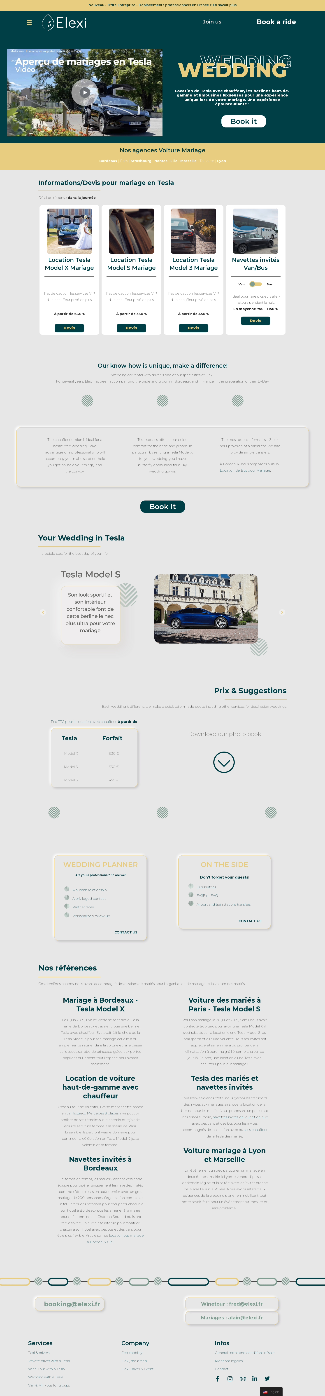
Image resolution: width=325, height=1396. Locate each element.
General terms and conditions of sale (245, 1351)
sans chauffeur (255, 1128)
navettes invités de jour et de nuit (240, 1116)
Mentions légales (229, 1358)
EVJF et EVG (207, 895)
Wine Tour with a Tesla (46, 1367)
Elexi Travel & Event (137, 1367)
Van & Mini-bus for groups (49, 1382)
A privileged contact (89, 898)
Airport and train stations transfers (224, 904)
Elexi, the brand (134, 1358)
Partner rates (83, 906)
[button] (212, 21)
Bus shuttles (206, 887)
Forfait (112, 737)
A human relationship (89, 889)
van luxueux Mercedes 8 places (92, 1112)
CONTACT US (125, 931)
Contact (221, 1367)
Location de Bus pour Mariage (245, 470)
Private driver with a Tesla (49, 1358)
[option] (162, 612)
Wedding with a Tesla (45, 1374)
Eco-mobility (131, 1351)
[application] (84, 92)
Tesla (69, 737)
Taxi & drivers (38, 1351)
